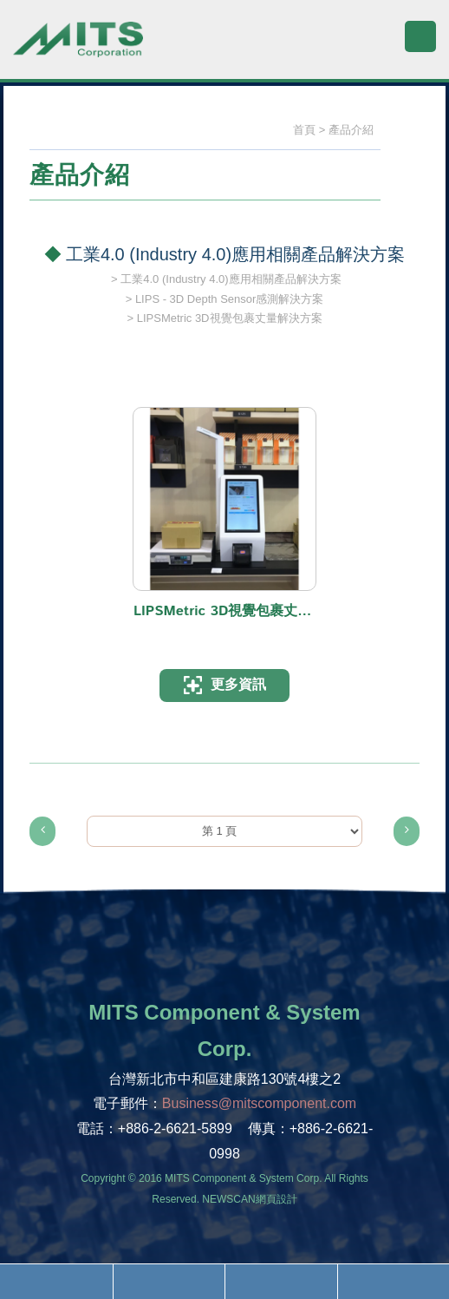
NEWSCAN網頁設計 (249, 1199)
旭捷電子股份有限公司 (78, 48)
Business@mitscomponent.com (259, 1103)
